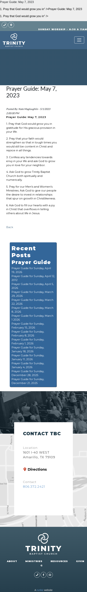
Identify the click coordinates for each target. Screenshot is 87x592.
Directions (37, 469)
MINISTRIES (33, 561)
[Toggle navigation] (79, 40)
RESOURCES (59, 561)
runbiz (40, 590)
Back (9, 227)
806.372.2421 (34, 487)
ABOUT (12, 561)
